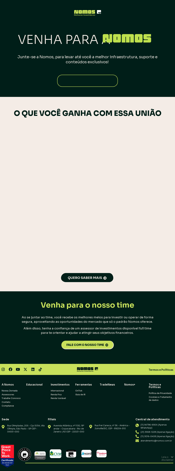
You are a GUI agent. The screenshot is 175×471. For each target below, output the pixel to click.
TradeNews (107, 384)
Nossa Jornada (9, 390)
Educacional (34, 384)
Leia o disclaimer (167, 458)
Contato (6, 402)
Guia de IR (80, 394)
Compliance (8, 406)
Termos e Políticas (161, 369)
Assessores (8, 394)
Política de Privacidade (160, 393)
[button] (87, 458)
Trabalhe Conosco (11, 398)
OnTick (78, 390)
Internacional (57, 390)
